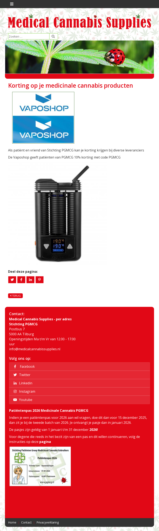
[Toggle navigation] (11, 4)
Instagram (23, 391)
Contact (26, 522)
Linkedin (22, 383)
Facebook (23, 366)
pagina (45, 441)
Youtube (22, 399)
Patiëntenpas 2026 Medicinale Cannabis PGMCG (48, 410)
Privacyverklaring (47, 522)
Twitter (21, 374)
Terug (15, 295)
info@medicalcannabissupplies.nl (34, 349)
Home (12, 522)
